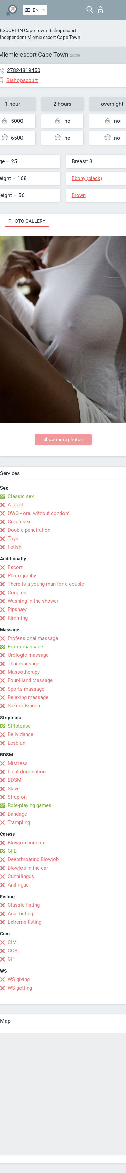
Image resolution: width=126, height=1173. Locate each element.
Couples (17, 593)
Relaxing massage (28, 697)
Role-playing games (29, 805)
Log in (100, 10)
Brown (79, 195)
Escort (15, 567)
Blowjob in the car (28, 868)
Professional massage (33, 638)
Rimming (18, 618)
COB (12, 951)
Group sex (19, 522)
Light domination (27, 772)
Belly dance (20, 734)
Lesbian (16, 743)
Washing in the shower (33, 601)
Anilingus (18, 885)
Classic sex (21, 496)
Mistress (18, 763)
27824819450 (23, 70)
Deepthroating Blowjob (33, 859)
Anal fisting (20, 913)
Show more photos (63, 439)
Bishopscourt (62, 30)
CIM (12, 942)
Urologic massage (28, 655)
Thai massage (23, 663)
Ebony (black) (87, 178)
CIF (11, 959)
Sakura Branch (24, 706)
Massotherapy (24, 672)
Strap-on (17, 797)
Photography (22, 576)
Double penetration (29, 530)
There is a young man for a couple (46, 584)
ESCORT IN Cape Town (23, 30)
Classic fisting (24, 905)
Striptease (19, 726)
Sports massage (26, 689)
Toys (13, 538)
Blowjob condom (27, 843)
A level (15, 505)
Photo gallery (26, 221)
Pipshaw (17, 609)
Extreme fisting (24, 922)
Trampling (19, 822)
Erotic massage (25, 647)
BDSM (15, 780)
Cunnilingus (21, 876)
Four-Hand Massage (30, 680)
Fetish (15, 547)
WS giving (19, 979)
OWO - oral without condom (39, 513)
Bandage (17, 814)
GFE (12, 851)
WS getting (20, 988)
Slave (14, 788)
